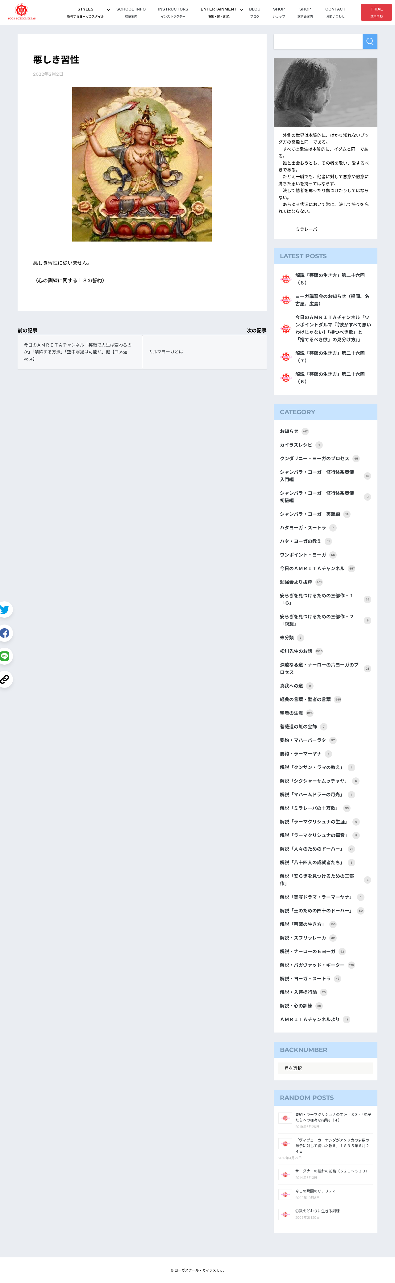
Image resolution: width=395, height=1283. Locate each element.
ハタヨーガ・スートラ (308, 528)
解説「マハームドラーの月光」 (317, 794)
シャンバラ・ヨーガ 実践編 (315, 514)
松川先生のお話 (301, 651)
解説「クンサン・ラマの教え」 (317, 767)
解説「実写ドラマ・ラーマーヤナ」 (322, 897)
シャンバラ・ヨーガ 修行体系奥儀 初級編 (325, 496)
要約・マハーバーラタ (308, 740)
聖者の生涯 (297, 713)
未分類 (292, 638)
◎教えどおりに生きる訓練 (317, 1211)
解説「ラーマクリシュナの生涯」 (320, 822)
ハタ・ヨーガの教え (306, 541)
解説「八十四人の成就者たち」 (317, 862)
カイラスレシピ (301, 445)
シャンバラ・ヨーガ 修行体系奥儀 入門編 (325, 475)
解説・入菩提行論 (303, 992)
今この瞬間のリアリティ (315, 1191)
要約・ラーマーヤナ (306, 754)
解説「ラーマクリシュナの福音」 (320, 835)
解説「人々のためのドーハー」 (317, 849)
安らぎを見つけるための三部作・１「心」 (325, 599)
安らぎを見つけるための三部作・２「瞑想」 (325, 620)
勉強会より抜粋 (301, 582)
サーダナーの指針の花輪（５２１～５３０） (332, 1171)
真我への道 (297, 686)
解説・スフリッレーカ (308, 938)
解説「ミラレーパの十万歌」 (315, 808)
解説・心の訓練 (301, 1006)
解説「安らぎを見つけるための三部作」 (325, 879)
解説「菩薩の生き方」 (308, 924)
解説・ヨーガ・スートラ (310, 978)
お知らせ (294, 431)
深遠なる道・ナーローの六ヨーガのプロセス (325, 668)
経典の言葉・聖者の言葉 (310, 699)
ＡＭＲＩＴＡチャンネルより (315, 1019)
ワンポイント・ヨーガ (308, 555)
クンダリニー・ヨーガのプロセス (320, 458)
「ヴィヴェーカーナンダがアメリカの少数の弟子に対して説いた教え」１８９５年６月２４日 (332, 1146)
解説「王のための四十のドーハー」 (322, 911)
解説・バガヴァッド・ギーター (317, 965)
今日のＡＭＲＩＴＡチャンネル (317, 568)
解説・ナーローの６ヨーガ (313, 951)
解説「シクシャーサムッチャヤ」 (320, 781)
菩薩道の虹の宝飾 (303, 726)
